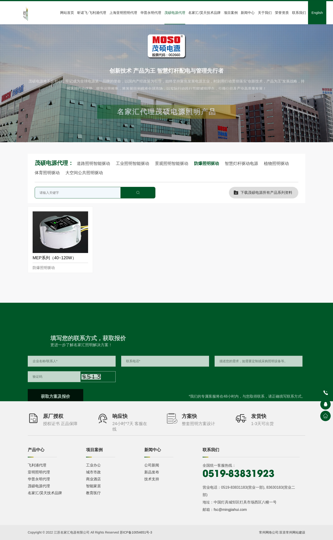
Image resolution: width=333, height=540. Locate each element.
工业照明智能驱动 (133, 163)
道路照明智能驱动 (94, 163)
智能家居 (93, 486)
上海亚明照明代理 (123, 13)
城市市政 (93, 472)
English (317, 13)
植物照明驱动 (276, 163)
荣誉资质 (282, 13)
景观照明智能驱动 (172, 163)
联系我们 (299, 13)
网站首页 (67, 13)
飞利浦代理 (37, 465)
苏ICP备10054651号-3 (136, 532)
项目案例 (231, 13)
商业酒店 (93, 479)
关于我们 (265, 13)
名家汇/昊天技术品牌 (204, 13)
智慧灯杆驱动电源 (242, 163)
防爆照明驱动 (207, 163)
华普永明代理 (150, 13)
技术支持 (151, 479)
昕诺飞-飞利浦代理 (91, 13)
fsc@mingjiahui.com (230, 510)
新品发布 (151, 472)
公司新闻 (151, 465)
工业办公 (93, 465)
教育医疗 (93, 493)
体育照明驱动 (48, 172)
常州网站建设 (295, 532)
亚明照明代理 (39, 472)
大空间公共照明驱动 (84, 172)
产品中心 (36, 449)
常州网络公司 (268, 532)
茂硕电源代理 (174, 13)
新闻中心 (248, 13)
